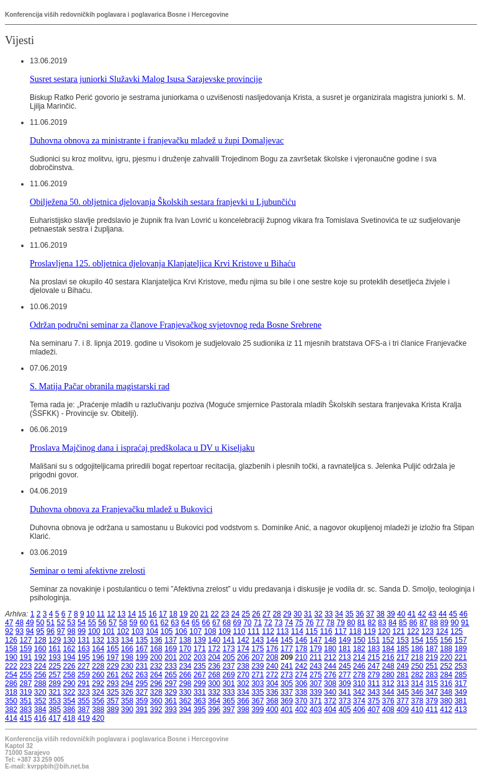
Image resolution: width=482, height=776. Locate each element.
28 (277, 614)
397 (229, 709)
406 (359, 709)
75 (299, 622)
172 (214, 648)
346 (417, 692)
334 (243, 692)
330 (185, 692)
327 (141, 692)
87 (423, 622)
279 (373, 674)
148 (330, 640)
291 (84, 683)
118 (355, 631)
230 (127, 666)
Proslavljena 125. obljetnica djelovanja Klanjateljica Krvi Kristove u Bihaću (162, 263)
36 (359, 614)
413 (461, 709)
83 (382, 622)
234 (185, 666)
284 (446, 674)
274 (301, 674)
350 (11, 701)
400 (272, 709)
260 (98, 674)
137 (170, 640)
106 (181, 631)
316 (446, 683)
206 (243, 657)
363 (200, 701)
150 (359, 640)
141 (229, 640)
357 (113, 701)
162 (69, 648)
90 (454, 622)
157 (461, 640)
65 (196, 622)
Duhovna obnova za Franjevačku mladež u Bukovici (121, 509)
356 (98, 701)
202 (185, 657)
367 (257, 701)
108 (210, 631)
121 (399, 631)
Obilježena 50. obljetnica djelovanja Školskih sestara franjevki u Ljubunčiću (163, 202)
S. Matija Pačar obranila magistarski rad (99, 386)
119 (370, 631)
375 (373, 701)
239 (257, 666)
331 (200, 692)
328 (156, 692)
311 (373, 683)
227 (84, 666)
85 (403, 622)
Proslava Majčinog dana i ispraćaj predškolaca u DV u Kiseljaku (142, 448)
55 (92, 622)
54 (82, 622)
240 (272, 666)
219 (432, 657)
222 (11, 666)
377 (402, 701)
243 (316, 666)
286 (11, 683)
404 (330, 709)
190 (11, 657)
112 (268, 631)
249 (402, 666)
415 (25, 718)
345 (402, 692)
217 (402, 657)
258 (69, 674)
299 (200, 683)
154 (417, 640)
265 (170, 674)
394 (185, 709)
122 (413, 631)
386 (69, 709)
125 (456, 631)
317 (461, 683)
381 (461, 701)
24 (235, 614)
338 (301, 692)
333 (229, 692)
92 (9, 631)
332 (214, 692)
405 (345, 709)
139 (200, 640)
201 (170, 657)
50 (40, 622)
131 (84, 640)
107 (195, 631)
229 (113, 666)
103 (138, 631)
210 (301, 657)
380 (446, 701)
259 (84, 674)
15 (142, 614)
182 (359, 648)
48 (20, 622)
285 (461, 674)
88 (434, 622)
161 (54, 648)
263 (141, 674)
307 (316, 683)
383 (25, 709)
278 (359, 674)
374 (359, 701)
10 (90, 614)
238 (243, 666)
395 (200, 709)
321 (54, 692)
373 (345, 701)
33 (328, 614)
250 (417, 666)
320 (40, 692)
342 (359, 692)
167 (141, 648)
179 (316, 648)
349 (461, 692)
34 (339, 614)
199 (141, 657)
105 (167, 631)
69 (237, 622)
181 (345, 648)
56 (102, 622)
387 (84, 709)
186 (417, 648)
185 (402, 648)
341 (345, 692)
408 (388, 709)
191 (25, 657)
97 (61, 631)
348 (446, 692)
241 (286, 666)
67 (216, 622)
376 (388, 701)
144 (272, 640)
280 (388, 674)
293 (113, 683)
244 (330, 666)
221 (461, 657)
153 (402, 640)
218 (417, 657)
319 (25, 692)
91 (465, 622)
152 (388, 640)
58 (123, 622)
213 (345, 657)
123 (427, 631)
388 (98, 709)
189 (461, 648)
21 (204, 614)
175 (257, 648)
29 (287, 614)
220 (446, 657)
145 (286, 640)
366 (243, 701)
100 (94, 631)
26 (256, 614)
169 (170, 648)
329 (170, 692)
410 (417, 709)
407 (373, 709)
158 (11, 648)
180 (330, 648)
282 (417, 674)
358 (127, 701)
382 (11, 709)
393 (170, 709)
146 (301, 640)
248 (388, 666)
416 (40, 718)
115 (311, 631)
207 (257, 657)
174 (243, 648)
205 (229, 657)
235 (200, 666)
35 (350, 614)
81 (361, 622)
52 (61, 622)
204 (214, 657)
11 (101, 614)
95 (40, 631)
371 (316, 701)
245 (345, 666)
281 (402, 674)
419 (84, 718)
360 (156, 701)
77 (320, 622)
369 (286, 701)
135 (141, 640)
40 (401, 614)
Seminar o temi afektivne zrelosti (87, 570)
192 (40, 657)
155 (432, 640)
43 (432, 614)
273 (286, 674)
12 (111, 614)
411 (432, 709)
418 (69, 718)
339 (316, 692)
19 (183, 614)
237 (229, 666)
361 (170, 701)
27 (266, 614)
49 (29, 622)
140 (214, 640)
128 (40, 640)
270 (243, 674)
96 (51, 631)
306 (301, 683)
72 (268, 622)
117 (340, 631)
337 (286, 692)
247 (373, 666)
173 (229, 648)
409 (402, 709)
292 (98, 683)
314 (417, 683)
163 (84, 648)
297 (170, 683)
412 (446, 709)
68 (227, 622)
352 (40, 701)
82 (372, 622)
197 (113, 657)
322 (69, 692)
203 (200, 657)
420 (98, 718)
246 (359, 666)
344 (388, 692)
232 (156, 666)
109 (224, 631)
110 (239, 631)
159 (25, 648)
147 (316, 640)
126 (11, 640)
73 (278, 622)
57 (113, 622)
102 (123, 631)
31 (308, 614)
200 (156, 657)
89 (444, 622)
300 (214, 683)
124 (442, 631)
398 (243, 709)
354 (69, 701)
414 (11, 718)
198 (127, 657)
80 (351, 622)
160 (40, 648)
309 (345, 683)
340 (330, 692)
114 (297, 631)
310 (359, 683)
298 (185, 683)
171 (200, 648)
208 (272, 657)
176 (272, 648)
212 (330, 657)
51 (51, 622)
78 (330, 622)
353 (54, 701)
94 (29, 631)
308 (330, 683)
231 (141, 666)
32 (318, 614)
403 (316, 709)
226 (69, 666)
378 (417, 701)
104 (152, 631)
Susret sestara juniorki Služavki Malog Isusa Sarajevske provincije (146, 79)
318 (11, 692)
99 (82, 631)
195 (84, 657)
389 (113, 709)
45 (453, 614)
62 (165, 622)
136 (156, 640)
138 (185, 640)
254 (11, 674)
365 (229, 701)
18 (173, 614)
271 (257, 674)
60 (144, 622)
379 (432, 701)
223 (25, 666)
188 (446, 648)
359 (141, 701)
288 (40, 683)
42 (421, 614)
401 (286, 709)
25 (246, 614)
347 (432, 692)
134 (127, 640)
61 (154, 622)
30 (297, 614)
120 (384, 631)
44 (443, 614)
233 (170, 666)
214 (359, 657)
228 (98, 666)
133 (113, 640)
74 (289, 622)
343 (373, 692)
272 (272, 674)
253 (461, 666)
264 (156, 674)
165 (113, 648)
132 (98, 640)
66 (206, 622)
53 (71, 622)
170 (185, 648)
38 (381, 614)
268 (214, 674)
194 (69, 657)
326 (127, 692)
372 (330, 701)
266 (185, 674)
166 (127, 648)
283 (432, 674)
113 (283, 631)
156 (446, 640)
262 (127, 674)
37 (370, 614)
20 (194, 614)
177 (286, 648)
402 (301, 709)
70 (247, 622)
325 (113, 692)
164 (98, 648)
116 (326, 631)
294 (127, 683)
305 (286, 683)
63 (175, 622)
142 (243, 640)
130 (69, 640)
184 (388, 648)
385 (54, 709)
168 (156, 648)
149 (345, 640)
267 (200, 674)
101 (108, 631)
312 (388, 683)
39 (390, 614)
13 (121, 614)
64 (185, 622)
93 (20, 631)
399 (257, 709)
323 (84, 692)
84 (392, 622)
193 (54, 657)
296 (156, 683)
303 (257, 683)
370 (301, 701)
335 (257, 692)
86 (413, 622)
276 (330, 674)
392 (156, 709)
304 (272, 683)
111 (254, 631)
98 (71, 631)
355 (84, 701)
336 (272, 692)
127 (25, 640)
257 (54, 674)
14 (132, 614)
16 (152, 614)
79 (341, 622)
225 (54, 666)
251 (432, 666)
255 (25, 674)
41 (412, 614)
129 (54, 640)
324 (98, 692)
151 (373, 640)
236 (214, 666)
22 (214, 614)
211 (316, 657)
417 (54, 718)
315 (432, 683)
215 (373, 657)
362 (185, 701)
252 (446, 666)
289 (54, 683)
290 (69, 683)
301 (229, 683)
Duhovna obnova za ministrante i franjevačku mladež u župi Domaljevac (156, 140)
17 (163, 614)
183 (373, 648)
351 (25, 701)
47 (9, 622)
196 (98, 657)
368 (272, 701)
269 (229, 674)
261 (113, 674)
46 (463, 614)
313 (402, 683)
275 (316, 674)
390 (127, 709)
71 (258, 622)
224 (40, 666)
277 (345, 674)
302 (243, 683)
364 (214, 701)
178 (301, 648)
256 (40, 674)
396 (214, 709)
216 (388, 657)
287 (25, 683)
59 (133, 622)
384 (40, 709)
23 (225, 614)
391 (141, 709)
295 (141, 683)
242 (301, 666)
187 (432, 648)
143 (257, 640)
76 (309, 622)
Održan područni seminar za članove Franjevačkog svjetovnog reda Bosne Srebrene (175, 325)
